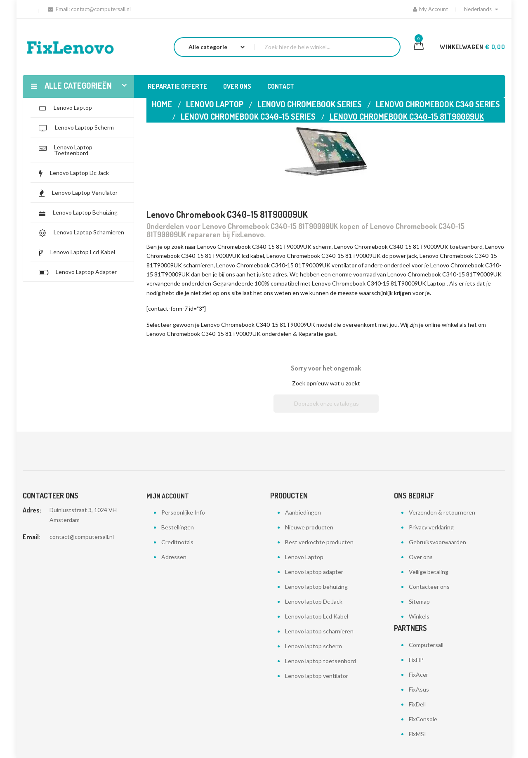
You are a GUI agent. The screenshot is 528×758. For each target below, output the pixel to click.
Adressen (173, 556)
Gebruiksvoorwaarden (437, 541)
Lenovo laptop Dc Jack (313, 601)
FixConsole (423, 719)
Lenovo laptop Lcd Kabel (316, 616)
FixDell (417, 704)
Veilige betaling (428, 571)
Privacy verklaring (431, 527)
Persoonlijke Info (183, 512)
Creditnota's (177, 541)
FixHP (416, 659)
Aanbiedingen (303, 512)
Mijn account (167, 496)
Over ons (421, 556)
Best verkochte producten (319, 541)
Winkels (419, 616)
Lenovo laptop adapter (314, 571)
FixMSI (417, 733)
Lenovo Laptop (304, 556)
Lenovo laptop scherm (313, 645)
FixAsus (419, 689)
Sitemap (419, 601)
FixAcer (418, 674)
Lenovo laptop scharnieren (319, 631)
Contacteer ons (429, 586)
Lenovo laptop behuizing (316, 586)
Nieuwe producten (309, 527)
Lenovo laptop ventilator (316, 675)
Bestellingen (177, 527)
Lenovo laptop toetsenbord (320, 660)
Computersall (426, 644)
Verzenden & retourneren (442, 512)
